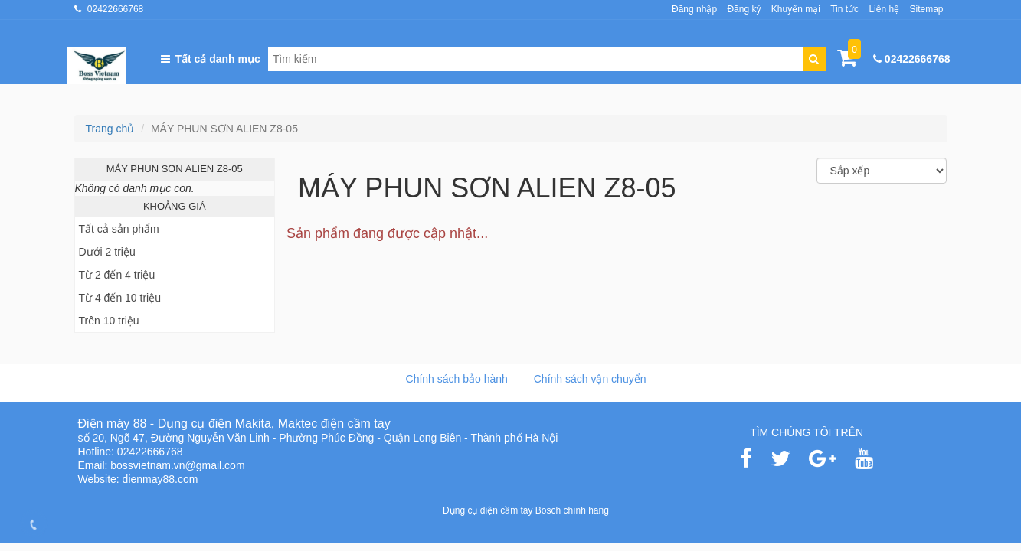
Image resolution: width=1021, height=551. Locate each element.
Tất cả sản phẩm (119, 229)
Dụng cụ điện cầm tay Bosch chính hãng (526, 510)
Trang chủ (110, 128)
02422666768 (115, 9)
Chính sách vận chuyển (590, 379)
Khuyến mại (795, 9)
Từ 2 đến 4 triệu (117, 275)
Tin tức (844, 9)
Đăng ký (744, 9)
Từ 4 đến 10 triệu (120, 298)
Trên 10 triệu (109, 321)
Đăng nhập (694, 9)
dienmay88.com (160, 479)
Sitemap (926, 9)
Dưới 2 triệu (107, 252)
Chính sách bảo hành (457, 379)
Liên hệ (884, 9)
